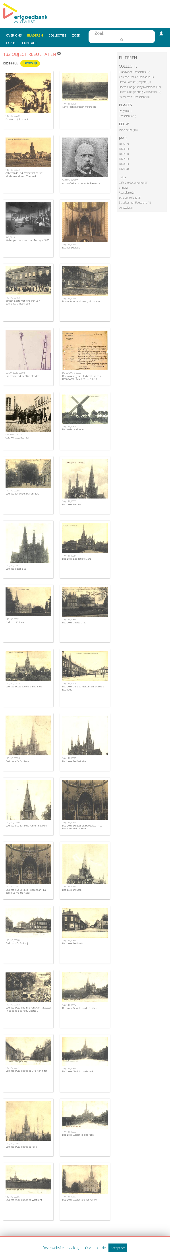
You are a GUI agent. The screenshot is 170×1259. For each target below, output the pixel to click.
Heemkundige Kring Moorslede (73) (140, 92)
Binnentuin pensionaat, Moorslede (81, 301)
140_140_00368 (12, 940)
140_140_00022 (12, 170)
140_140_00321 (12, 619)
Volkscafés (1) (126, 208)
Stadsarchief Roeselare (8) (134, 97)
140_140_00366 (12, 1196)
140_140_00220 (12, 115)
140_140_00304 (69, 426)
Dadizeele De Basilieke (17, 761)
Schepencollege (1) (130, 198)
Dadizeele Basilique (16, 568)
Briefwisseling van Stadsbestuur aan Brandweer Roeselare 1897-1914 (81, 377)
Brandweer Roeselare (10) (134, 72)
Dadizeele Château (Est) (74, 622)
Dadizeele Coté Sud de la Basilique (24, 686)
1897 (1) (124, 159)
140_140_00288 (12, 490)
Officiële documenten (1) (133, 182)
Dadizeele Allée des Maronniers (22, 493)
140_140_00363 (69, 1068)
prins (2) (123, 188)
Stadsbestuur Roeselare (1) (135, 202)
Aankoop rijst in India (17, 119)
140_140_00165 (69, 298)
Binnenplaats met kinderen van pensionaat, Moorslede (23, 302)
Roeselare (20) (127, 116)
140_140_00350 (69, 1196)
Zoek (76, 35)
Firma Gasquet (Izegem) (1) (135, 82)
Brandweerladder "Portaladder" (23, 376)
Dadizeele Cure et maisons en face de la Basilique (83, 688)
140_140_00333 (69, 244)
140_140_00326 (69, 822)
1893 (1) (124, 149)
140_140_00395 (69, 758)
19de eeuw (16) (128, 130)
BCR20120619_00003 (71, 372)
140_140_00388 (12, 1143)
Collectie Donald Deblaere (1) (136, 77)
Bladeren (35, 35)
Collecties (57, 35)
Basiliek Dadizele (71, 247)
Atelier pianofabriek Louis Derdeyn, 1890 (27, 240)
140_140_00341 (69, 619)
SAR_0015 (10, 237)
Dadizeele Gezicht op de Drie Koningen (27, 1070)
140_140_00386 (69, 886)
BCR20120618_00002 (15, 372)
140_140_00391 (12, 886)
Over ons (14, 35)
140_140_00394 (12, 758)
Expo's (11, 43)
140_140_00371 (12, 1067)
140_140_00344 (12, 683)
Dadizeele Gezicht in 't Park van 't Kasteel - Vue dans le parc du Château (28, 1009)
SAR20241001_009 (14, 434)
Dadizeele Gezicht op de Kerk (78, 1134)
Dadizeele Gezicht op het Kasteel (79, 1199)
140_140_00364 (69, 1005)
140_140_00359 (69, 1131)
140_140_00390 (12, 822)
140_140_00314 (69, 555)
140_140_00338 (69, 501)
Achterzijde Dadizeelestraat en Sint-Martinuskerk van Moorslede (25, 174)
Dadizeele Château (15, 622)
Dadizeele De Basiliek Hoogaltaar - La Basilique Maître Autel (82, 827)
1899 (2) (124, 169)
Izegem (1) (125, 111)
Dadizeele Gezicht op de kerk (77, 1071)
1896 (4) (124, 154)
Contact (29, 43)
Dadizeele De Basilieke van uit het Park (26, 825)
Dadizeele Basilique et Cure (76, 558)
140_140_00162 (12, 297)
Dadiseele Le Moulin (73, 429)
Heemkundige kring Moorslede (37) (140, 87)
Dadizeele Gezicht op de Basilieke (80, 1008)
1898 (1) (124, 164)
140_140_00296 (69, 683)
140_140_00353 (69, 940)
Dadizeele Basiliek (71, 504)
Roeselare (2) (126, 192)
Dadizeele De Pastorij (17, 943)
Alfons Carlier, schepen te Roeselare (81, 183)
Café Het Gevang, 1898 (18, 437)
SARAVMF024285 (70, 180)
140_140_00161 (69, 103)
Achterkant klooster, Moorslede (79, 106)
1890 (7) (124, 144)
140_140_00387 (12, 565)
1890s (30, 63)
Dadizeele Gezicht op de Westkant (24, 1199)
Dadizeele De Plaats (72, 943)
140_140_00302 (12, 1004)
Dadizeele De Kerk (71, 889)
